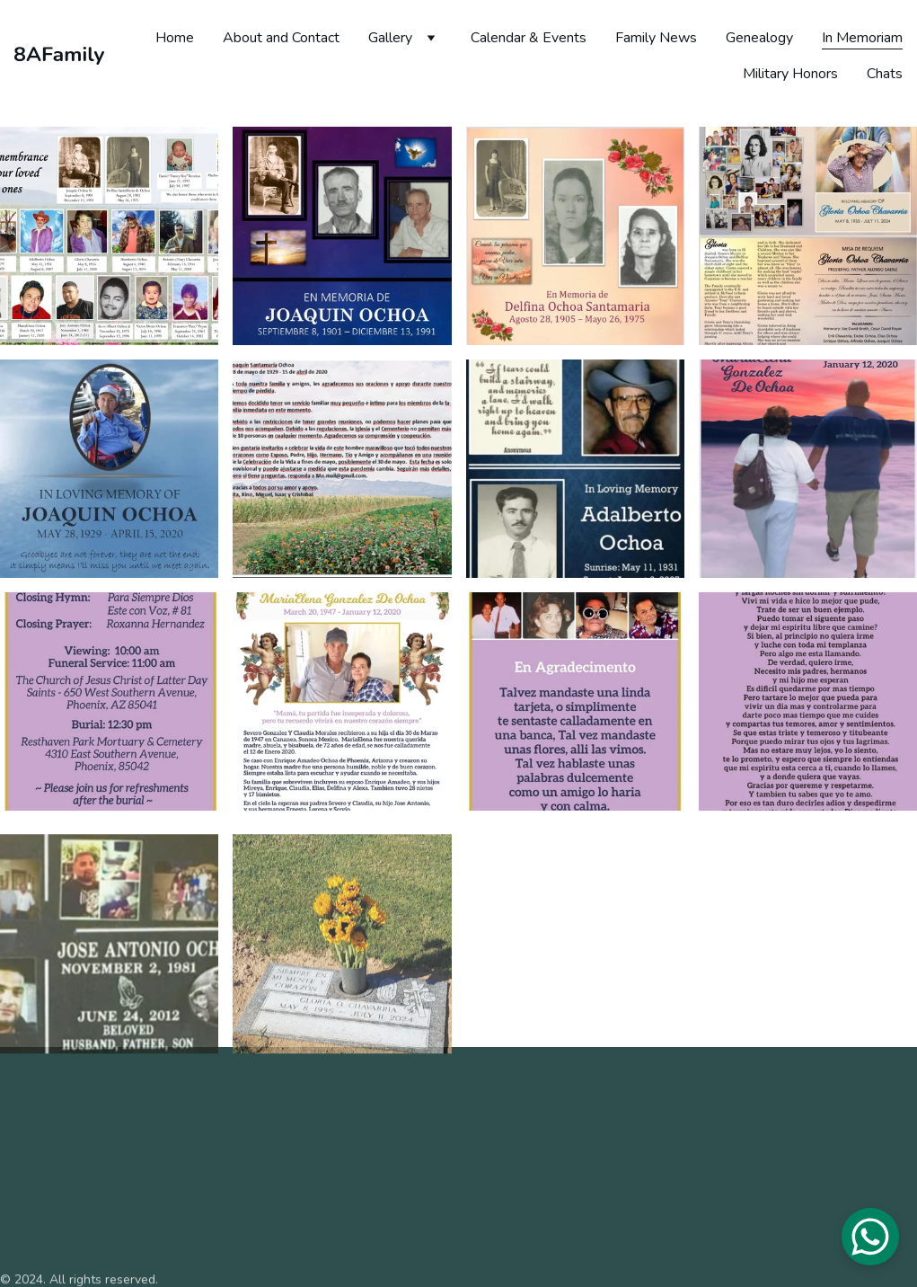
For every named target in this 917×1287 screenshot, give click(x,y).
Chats (885, 74)
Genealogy (759, 38)
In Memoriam (862, 38)
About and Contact (281, 38)
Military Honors (790, 74)
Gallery (390, 38)
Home (174, 38)
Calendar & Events (528, 38)
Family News (656, 38)
